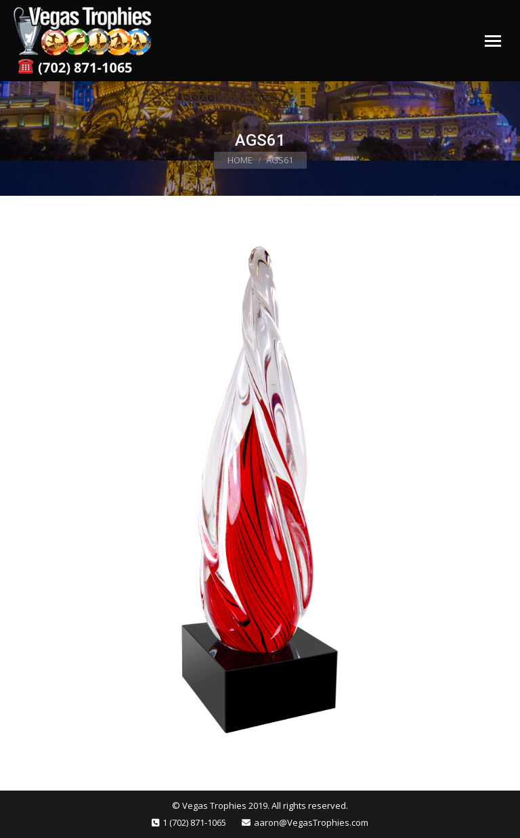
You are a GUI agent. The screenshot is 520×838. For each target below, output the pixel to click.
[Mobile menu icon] (492, 41)
